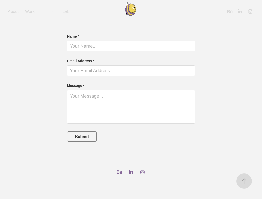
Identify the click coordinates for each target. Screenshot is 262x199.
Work (30, 11)
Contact (48, 11)
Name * (73, 36)
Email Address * (80, 61)
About (13, 11)
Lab (66, 11)
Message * (75, 85)
